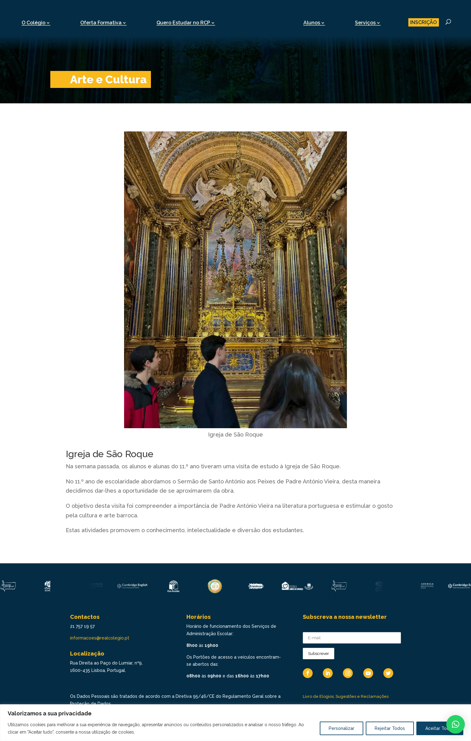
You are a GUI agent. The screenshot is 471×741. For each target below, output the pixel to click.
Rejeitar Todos (390, 728)
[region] (235, 722)
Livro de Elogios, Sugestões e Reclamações (346, 696)
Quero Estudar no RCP (183, 23)
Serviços (365, 23)
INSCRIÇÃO (423, 22)
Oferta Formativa (101, 23)
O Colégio (33, 23)
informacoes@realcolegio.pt (99, 637)
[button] (455, 724)
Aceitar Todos (439, 728)
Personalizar (341, 728)
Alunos (311, 23)
